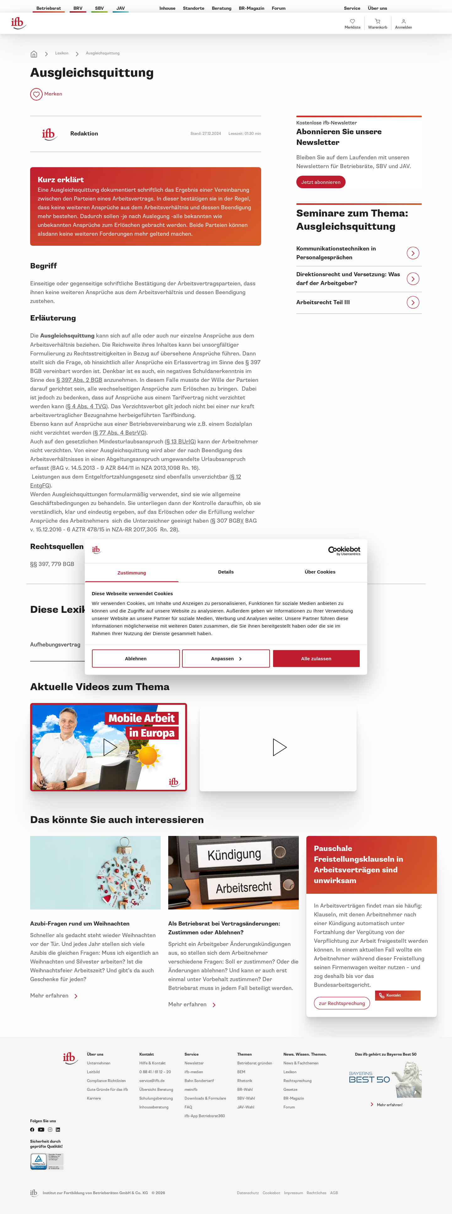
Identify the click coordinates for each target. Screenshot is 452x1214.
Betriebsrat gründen (254, 1063)
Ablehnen (136, 658)
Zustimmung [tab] (132, 572)
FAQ (188, 1107)
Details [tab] (226, 571)
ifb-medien (194, 1072)
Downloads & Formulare (205, 1098)
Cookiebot (271, 1193)
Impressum (293, 1193)
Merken (53, 94)
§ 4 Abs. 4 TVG (86, 406)
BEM (241, 1072)
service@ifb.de (151, 1081)
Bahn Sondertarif (199, 1081)
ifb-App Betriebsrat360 (205, 1116)
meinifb (191, 1089)
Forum (289, 1107)
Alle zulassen (316, 658)
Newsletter (194, 1063)
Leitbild (93, 1072)
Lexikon (61, 53)
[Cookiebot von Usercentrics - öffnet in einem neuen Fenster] (332, 551)
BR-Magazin (293, 1098)
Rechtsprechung (297, 1081)
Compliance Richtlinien (106, 1081)
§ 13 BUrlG (180, 441)
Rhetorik (244, 1081)
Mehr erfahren (55, 995)
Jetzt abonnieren (321, 182)
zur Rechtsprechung (342, 1003)
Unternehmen (98, 1063)
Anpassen (226, 658)
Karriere (94, 1098)
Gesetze (290, 1089)
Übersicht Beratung (156, 1089)
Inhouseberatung (154, 1107)
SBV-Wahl (246, 1098)
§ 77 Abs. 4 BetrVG (119, 432)
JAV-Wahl (245, 1107)
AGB (334, 1193)
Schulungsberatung (156, 1098)
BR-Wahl (245, 1089)
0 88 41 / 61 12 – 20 (155, 1072)
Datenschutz (248, 1193)
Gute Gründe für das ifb (107, 1089)
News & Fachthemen (301, 1063)
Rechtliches (316, 1193)
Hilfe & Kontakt (152, 1063)
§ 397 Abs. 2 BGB (79, 379)
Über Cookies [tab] (320, 571)
